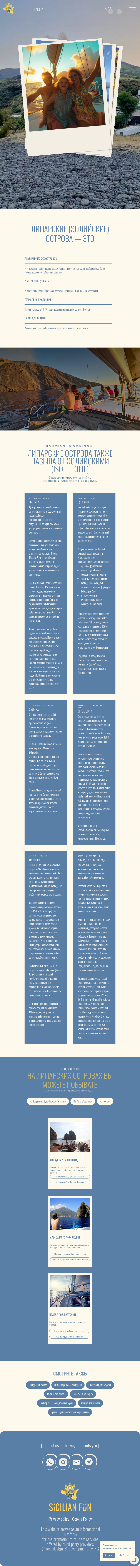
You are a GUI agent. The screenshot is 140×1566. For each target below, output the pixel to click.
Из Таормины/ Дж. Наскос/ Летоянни (48, 1101)
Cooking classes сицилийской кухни (56, 1403)
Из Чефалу (105, 1101)
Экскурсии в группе (38, 1385)
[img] (8, 8)
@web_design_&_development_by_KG (70, 1548)
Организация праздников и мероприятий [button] (70, 1412)
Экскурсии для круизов (100, 1385)
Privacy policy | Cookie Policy (70, 1519)
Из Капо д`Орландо (82, 1101)
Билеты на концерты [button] (83, 1394)
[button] (70, 1160)
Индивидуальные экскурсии (68, 1385)
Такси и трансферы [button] (56, 1394)
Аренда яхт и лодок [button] (90, 1403)
